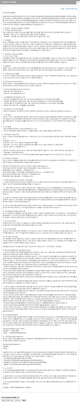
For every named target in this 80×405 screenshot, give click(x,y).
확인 (24, 400)
